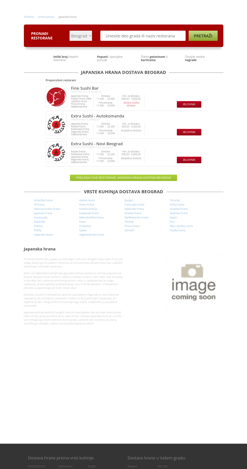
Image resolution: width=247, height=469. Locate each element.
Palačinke (39, 221)
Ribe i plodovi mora (181, 226)
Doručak (175, 200)
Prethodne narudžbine (155, 5)
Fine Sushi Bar (85, 88)
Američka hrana (43, 200)
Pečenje (129, 221)
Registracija (185, 5)
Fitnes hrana (86, 204)
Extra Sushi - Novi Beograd (97, 143)
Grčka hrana (177, 204)
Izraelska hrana (179, 209)
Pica (172, 221)
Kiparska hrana (179, 213)
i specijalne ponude (110, 58)
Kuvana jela (41, 217)
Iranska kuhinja (88, 209)
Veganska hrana (43, 234)
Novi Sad (162, 466)
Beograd (132, 466)
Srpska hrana (178, 230)
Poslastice (85, 226)
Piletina (38, 226)
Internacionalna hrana (47, 209)
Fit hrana (39, 204)
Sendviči (129, 230)
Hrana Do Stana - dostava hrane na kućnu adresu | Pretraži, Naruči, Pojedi (36, 5)
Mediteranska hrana (136, 217)
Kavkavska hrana (89, 213)
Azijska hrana (87, 200)
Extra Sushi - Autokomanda (97, 116)
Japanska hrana (43, 213)
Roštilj (37, 230)
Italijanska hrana (134, 209)
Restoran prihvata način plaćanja (197, 98)
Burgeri (129, 200)
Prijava (129, 5)
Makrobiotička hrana (91, 217)
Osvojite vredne (195, 58)
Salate (82, 230)
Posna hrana (132, 226)
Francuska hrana (134, 204)
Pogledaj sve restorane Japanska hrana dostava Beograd (123, 177)
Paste (82, 221)
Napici (173, 217)
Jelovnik (189, 104)
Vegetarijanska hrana (91, 234)
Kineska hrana (133, 213)
